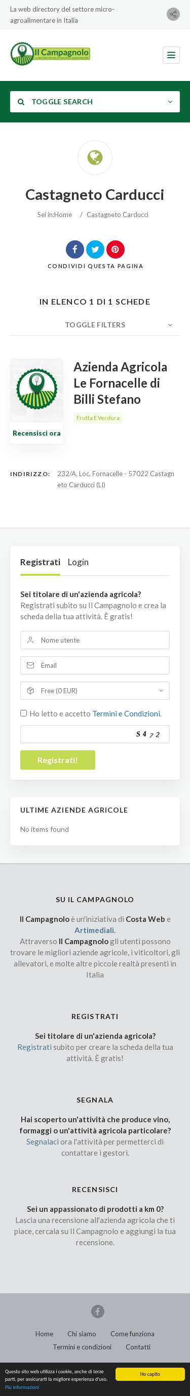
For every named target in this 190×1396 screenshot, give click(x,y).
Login (78, 562)
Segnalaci (42, 1141)
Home (63, 214)
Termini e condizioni (82, 1347)
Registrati (40, 562)
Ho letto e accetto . (95, 713)
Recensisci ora (37, 433)
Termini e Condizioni (126, 713)
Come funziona (132, 1334)
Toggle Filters (95, 324)
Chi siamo (81, 1334)
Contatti (138, 1347)
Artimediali (94, 930)
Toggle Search (55, 101)
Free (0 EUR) (59, 691)
